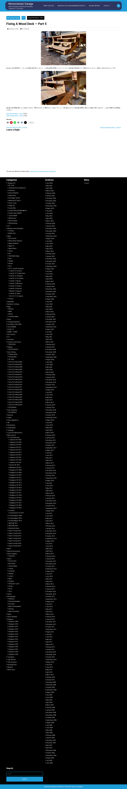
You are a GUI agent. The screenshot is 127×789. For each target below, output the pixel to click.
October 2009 (50, 687)
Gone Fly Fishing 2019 (15, 392)
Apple (9, 236)
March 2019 (50, 402)
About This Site (49, 6)
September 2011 (51, 629)
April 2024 (49, 248)
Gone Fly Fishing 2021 (15, 397)
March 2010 (50, 675)
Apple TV (11, 246)
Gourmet (10, 415)
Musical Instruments (13, 551)
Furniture (11, 231)
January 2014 (50, 559)
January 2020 (50, 377)
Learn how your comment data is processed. (43, 171)
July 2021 (49, 332)
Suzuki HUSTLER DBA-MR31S (18, 210)
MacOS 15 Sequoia (15, 291)
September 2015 (51, 508)
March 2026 (50, 191)
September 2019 (51, 387)
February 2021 (50, 344)
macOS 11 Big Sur (15, 281)
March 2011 (50, 644)
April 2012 (49, 611)
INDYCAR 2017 (13, 523)
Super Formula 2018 (15, 543)
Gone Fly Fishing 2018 (15, 389)
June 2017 (49, 455)
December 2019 (51, 380)
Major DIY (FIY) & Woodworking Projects (71, 6)
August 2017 (50, 450)
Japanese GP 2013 (15, 452)
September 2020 (51, 357)
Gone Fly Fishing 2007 (15, 364)
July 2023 (49, 271)
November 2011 (51, 624)
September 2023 (51, 266)
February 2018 (50, 435)
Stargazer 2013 (13, 631)
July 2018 (49, 422)
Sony (10, 591)
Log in (87, 183)
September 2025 (51, 206)
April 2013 (49, 581)
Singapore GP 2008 (16, 470)
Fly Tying (11, 359)
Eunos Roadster (14, 193)
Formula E (12, 510)
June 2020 (49, 364)
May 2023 (49, 276)
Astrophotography (14, 601)
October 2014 (50, 536)
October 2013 (50, 566)
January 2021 (50, 347)
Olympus (11, 581)
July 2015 (49, 513)
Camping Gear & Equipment (17, 188)
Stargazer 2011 (13, 626)
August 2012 (50, 601)
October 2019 (50, 385)
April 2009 (49, 702)
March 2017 (50, 463)
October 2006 (50, 753)
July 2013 (49, 574)
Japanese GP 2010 (15, 445)
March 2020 (50, 372)
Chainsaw (12, 190)
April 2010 (49, 672)
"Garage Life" (11, 183)
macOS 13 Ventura (15, 286)
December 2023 (51, 259)
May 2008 (49, 730)
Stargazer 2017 (13, 641)
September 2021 (51, 327)
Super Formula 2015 (15, 536)
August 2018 (50, 420)
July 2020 (49, 362)
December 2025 (51, 198)
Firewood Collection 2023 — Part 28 (16, 127)
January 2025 (50, 226)
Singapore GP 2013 (16, 482)
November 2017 (51, 443)
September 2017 (51, 448)
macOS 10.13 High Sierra (17, 273)
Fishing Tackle (13, 354)
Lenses (11, 576)
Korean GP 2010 (15, 465)
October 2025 (50, 203)
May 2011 (49, 639)
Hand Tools (12, 195)
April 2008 (49, 732)
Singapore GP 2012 (16, 480)
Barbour (11, 309)
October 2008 (50, 717)
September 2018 (51, 417)
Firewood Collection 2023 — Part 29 (110, 127)
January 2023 (50, 286)
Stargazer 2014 (13, 634)
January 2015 (50, 528)
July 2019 (49, 392)
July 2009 (49, 695)
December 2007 (51, 740)
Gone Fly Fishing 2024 (15, 404)
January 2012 (50, 619)
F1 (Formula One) (14, 437)
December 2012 (51, 591)
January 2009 (50, 710)
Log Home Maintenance (14, 433)
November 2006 (51, 750)
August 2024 (50, 238)
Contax (11, 568)
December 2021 (51, 319)
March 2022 (50, 312)
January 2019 (50, 407)
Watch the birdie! (14, 611)
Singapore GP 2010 (16, 475)
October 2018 (50, 415)
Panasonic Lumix (14, 583)
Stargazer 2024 (13, 654)
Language (10, 430)
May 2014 (49, 548)
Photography (11, 596)
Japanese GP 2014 (15, 455)
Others (9, 594)
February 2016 (50, 495)
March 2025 (50, 221)
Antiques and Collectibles (15, 228)
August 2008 (50, 722)
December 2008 (51, 712)
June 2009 (49, 697)
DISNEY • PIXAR (12, 332)
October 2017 (50, 445)
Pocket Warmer (13, 349)
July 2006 (49, 760)
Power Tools (12, 203)
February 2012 (50, 616)
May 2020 (49, 367)
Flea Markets (13, 412)
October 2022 (50, 294)
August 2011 (50, 632)
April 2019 (49, 400)
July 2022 (49, 301)
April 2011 (49, 642)
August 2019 (50, 390)
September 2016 (51, 478)
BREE (10, 311)
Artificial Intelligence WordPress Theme (56, 786)
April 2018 (49, 430)
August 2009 (50, 692)
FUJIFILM (11, 571)
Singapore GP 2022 (16, 505)
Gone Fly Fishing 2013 (15, 377)
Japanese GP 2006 (15, 439)
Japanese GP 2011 (15, 447)
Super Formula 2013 (15, 531)
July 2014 (49, 543)
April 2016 (49, 490)
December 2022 (51, 289)
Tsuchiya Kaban (13, 316)
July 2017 (49, 453)
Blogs (9, 319)
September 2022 (51, 296)
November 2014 (51, 533)
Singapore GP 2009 (16, 472)
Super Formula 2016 (15, 538)
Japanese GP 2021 (15, 462)
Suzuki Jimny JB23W (15, 213)
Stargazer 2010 (13, 624)
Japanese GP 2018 (15, 460)
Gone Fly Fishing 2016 (15, 384)
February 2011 (50, 647)
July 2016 (49, 483)
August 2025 (50, 208)
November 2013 (51, 564)
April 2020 (49, 369)
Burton (11, 314)
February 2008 (50, 735)
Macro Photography (15, 606)
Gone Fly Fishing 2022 (15, 399)
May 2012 (49, 609)
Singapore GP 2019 (16, 498)
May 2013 (49, 579)
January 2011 (50, 649)
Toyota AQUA (13, 215)
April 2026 (49, 188)
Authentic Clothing (13, 304)
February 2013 (50, 586)
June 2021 (49, 334)
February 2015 (50, 526)
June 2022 (49, 304)
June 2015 (49, 516)
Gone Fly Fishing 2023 (15, 402)
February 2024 (50, 253)
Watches (10, 667)
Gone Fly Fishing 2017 (15, 387)
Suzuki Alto (12, 208)
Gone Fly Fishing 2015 (15, 382)
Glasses (11, 573)
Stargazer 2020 (13, 646)
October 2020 (50, 354)
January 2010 (50, 680)
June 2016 (49, 485)
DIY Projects (11, 334)
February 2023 (50, 284)
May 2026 (49, 185)
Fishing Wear (13, 357)
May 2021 (49, 337)
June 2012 (49, 606)
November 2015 (51, 503)
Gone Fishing (11, 352)
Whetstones (12, 218)
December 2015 (51, 501)
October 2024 (50, 233)
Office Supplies (12, 554)
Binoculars (12, 563)
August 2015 (50, 511)
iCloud (11, 251)
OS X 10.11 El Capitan (16, 296)
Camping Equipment (13, 322)
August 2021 (50, 329)
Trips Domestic (12, 662)
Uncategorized (11, 664)
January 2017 (50, 468)
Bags (9, 306)
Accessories (12, 238)
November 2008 (51, 715)
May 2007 (49, 745)
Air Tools (11, 185)
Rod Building (12, 407)
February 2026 (50, 193)
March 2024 (50, 251)
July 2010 (49, 664)
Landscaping (11, 427)
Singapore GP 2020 (16, 500)
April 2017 (49, 460)
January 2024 (50, 256)
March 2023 (50, 281)
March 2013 (50, 584)
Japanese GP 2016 (15, 457)
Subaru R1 (12, 205)
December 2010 (51, 652)
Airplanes (11, 599)
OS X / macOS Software (16, 268)
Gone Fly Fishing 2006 (15, 362)
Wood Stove (11, 669)
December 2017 (51, 440)
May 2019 (49, 397)
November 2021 (51, 322)
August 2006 (50, 758)
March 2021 (50, 342)
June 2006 (49, 763)
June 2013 (49, 576)
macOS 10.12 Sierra (16, 271)
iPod (10, 266)
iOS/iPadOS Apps (14, 256)
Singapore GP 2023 (16, 508)
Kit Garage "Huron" (14, 198)
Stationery (12, 556)
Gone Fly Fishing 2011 (15, 374)
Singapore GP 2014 (16, 485)
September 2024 (51, 236)
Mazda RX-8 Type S (15, 200)
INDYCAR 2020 (13, 525)
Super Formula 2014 (15, 533)
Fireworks (12, 604)
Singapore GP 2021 (16, 503)
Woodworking (13, 223)
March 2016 (50, 493)
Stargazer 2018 (13, 644)
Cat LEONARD (11, 327)
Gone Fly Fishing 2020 (15, 394)
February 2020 (50, 374)
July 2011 (49, 634)
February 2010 (50, 677)
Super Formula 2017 (15, 541)
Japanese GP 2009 (15, 442)
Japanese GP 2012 (15, 450)
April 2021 (49, 339)
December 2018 (51, 410)
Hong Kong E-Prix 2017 (17, 513)
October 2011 (50, 627)
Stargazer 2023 (13, 652)
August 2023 (50, 269)
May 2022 (49, 306)
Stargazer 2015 (13, 636)
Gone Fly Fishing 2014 (15, 379)
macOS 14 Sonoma (16, 288)
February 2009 (50, 707)
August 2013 (50, 571)
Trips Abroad (11, 659)
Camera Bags (13, 566)
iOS (10, 253)
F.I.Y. (23, 18)
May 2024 (49, 246)
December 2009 (51, 682)
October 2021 (50, 324)
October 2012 (50, 596)
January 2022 (50, 317)
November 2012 (51, 594)
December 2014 (51, 531)
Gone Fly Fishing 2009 (15, 369)
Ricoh (10, 589)
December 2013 (51, 561)
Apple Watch (12, 248)
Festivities (10, 339)
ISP (8, 422)
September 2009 (51, 690)
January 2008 (50, 737)
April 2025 (49, 218)
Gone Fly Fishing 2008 (15, 367)
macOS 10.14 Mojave (16, 276)
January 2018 (50, 438)
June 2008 (49, 727)
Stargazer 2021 (13, 649)
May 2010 (49, 669)
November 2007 (51, 743)
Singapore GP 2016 (16, 490)
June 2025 (49, 213)
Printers (11, 299)
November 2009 (51, 685)
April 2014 (49, 551)
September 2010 (51, 659)
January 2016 (50, 498)
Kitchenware (11, 425)
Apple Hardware (13, 243)
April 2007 (49, 748)
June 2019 (49, 395)
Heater (9, 417)
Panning (11, 609)
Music (9, 548)
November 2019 (51, 382)
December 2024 (51, 228)
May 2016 (49, 488)
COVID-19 (106, 6)
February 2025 (50, 223)
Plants (9, 614)
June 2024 (49, 243)
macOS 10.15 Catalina (16, 278)
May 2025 (49, 216)
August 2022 (50, 299)
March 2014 (50, 554)
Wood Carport (13, 220)
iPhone (11, 263)
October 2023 (50, 264)
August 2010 (50, 662)
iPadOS (11, 261)
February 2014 (50, 556)
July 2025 (49, 211)
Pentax (11, 586)
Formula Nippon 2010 (15, 518)
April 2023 (49, 279)
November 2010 (51, 654)
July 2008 (49, 725)
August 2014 (50, 541)
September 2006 (51, 755)
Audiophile (10, 301)
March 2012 (50, 614)
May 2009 (49, 700)
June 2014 (49, 546)
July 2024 (49, 241)
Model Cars (12, 233)
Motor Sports (11, 435)
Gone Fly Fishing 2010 (15, 372)
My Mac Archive (94, 6)
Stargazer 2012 (13, 629)
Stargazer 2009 (13, 621)
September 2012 (51, 599)
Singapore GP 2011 (16, 477)
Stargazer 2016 (13, 639)
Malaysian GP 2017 (16, 467)
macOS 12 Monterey (16, 283)
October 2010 (50, 657)
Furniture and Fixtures (14, 342)
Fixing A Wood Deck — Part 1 (14, 115)
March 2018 (50, 433)
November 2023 (51, 261)
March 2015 (50, 523)
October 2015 (50, 506)
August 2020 (50, 359)
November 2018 (51, 412)
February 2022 (50, 314)
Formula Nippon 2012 (15, 520)
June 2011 (49, 637)
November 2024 (51, 231)
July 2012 (49, 604)
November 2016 (51, 473)
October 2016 (50, 475)
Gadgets (10, 347)
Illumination (12, 344)
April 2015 (49, 521)
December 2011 (51, 622)
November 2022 (51, 291)
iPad (10, 258)
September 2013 (51, 569)
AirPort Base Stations (15, 241)
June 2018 (49, 425)
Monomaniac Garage (20, 3)
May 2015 (49, 518)
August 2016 (50, 480)
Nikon (10, 578)
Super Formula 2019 (15, 546)
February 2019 (50, 405)
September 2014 (51, 538)
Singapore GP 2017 (16, 492)
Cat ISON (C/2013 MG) (14, 324)
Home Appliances (12, 420)
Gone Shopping (12, 410)
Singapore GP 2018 (16, 495)
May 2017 (49, 458)
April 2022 (49, 309)
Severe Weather (12, 616)
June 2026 (49, 183)
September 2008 (51, 720)
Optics (9, 559)
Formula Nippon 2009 (15, 515)
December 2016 (51, 470)
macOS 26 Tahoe (15, 293)
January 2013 (50, 589)
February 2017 (50, 465)
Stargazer (10, 619)
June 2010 (49, 667)
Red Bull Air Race (14, 528)
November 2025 (51, 201)
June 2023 (49, 274)
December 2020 (51, 349)
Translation (10, 657)
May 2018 (49, 427)
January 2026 (50, 196)
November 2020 (51, 352)
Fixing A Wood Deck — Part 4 (14, 113)
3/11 (8, 226)
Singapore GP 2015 (16, 487)
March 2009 (50, 705)
